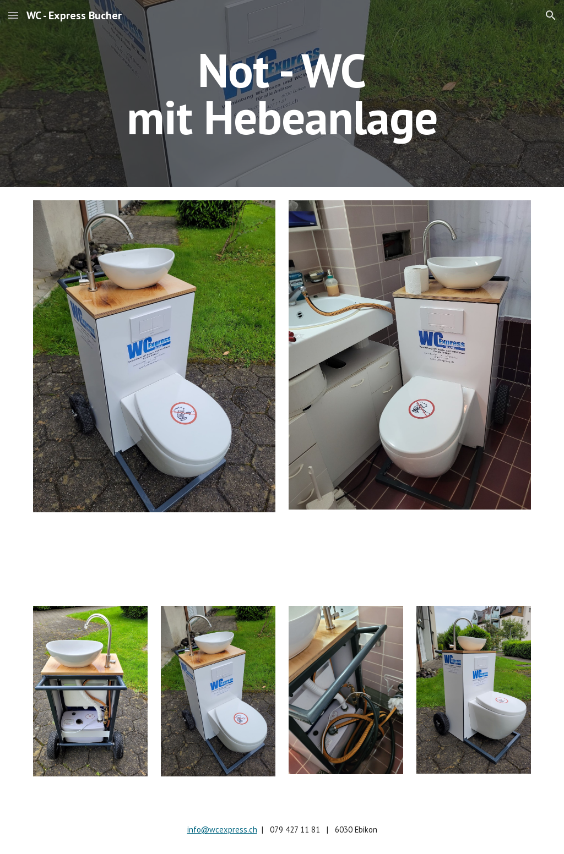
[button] (13, 15)
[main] (282, 93)
